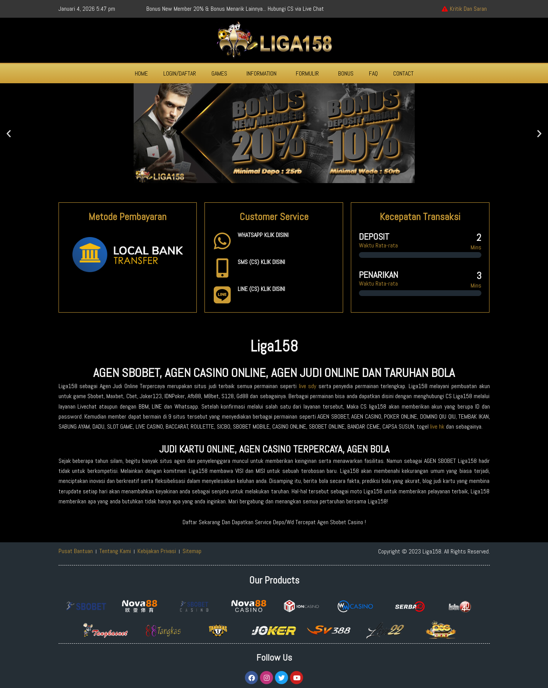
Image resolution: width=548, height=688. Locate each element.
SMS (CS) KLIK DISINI (261, 262)
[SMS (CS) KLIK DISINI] (222, 268)
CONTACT (403, 73)
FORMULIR (307, 73)
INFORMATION (261, 73)
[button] (221, 73)
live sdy (308, 386)
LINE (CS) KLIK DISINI (261, 289)
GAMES (219, 73)
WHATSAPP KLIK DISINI (263, 235)
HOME (141, 73)
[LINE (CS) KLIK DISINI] (222, 294)
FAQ (373, 73)
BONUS (346, 73)
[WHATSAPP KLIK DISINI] (222, 241)
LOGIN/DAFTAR (179, 73)
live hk (437, 426)
